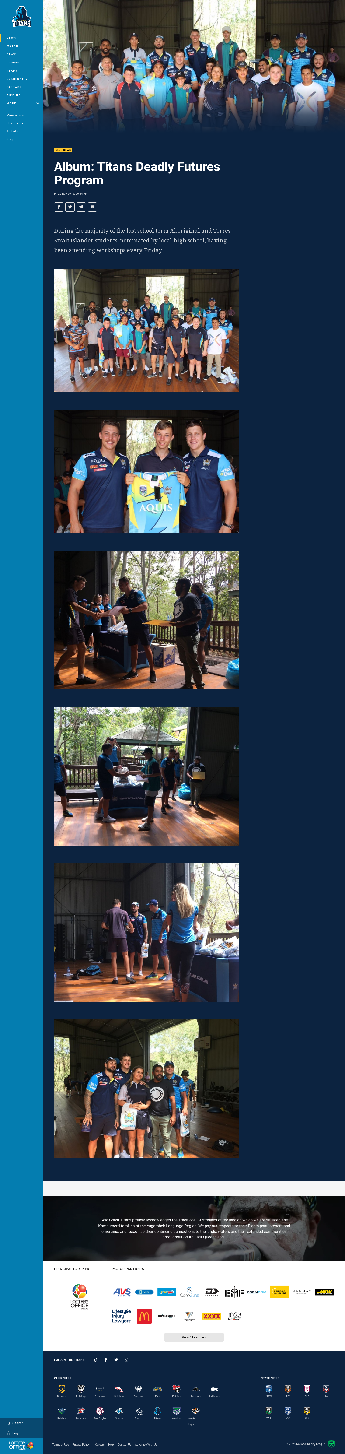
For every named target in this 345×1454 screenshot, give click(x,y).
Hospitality (15, 123)
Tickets (12, 131)
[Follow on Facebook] (106, 1360)
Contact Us (124, 1444)
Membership (16, 115)
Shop (10, 139)
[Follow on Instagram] (126, 1360)
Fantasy (14, 87)
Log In (15, 1433)
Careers (100, 1444)
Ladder (13, 62)
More (23, 103)
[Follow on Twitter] (116, 1360)
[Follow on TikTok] (96, 1360)
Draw (11, 54)
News (11, 38)
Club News (63, 149)
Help (111, 1444)
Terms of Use (60, 1444)
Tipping (14, 95)
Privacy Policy (81, 1444)
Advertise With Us (146, 1444)
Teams (12, 70)
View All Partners (194, 1337)
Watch (13, 46)
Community (17, 79)
